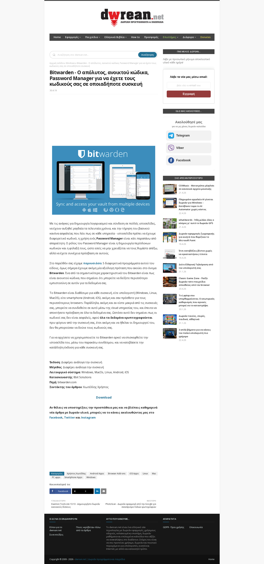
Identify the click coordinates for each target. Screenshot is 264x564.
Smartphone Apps (73, 477)
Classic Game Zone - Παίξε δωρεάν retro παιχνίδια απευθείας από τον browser (194, 281)
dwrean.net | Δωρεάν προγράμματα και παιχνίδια (100, 559)
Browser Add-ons (116, 473)
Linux (145, 473)
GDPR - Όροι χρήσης (173, 527)
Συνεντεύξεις (56, 534)
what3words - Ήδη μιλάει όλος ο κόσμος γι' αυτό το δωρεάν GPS (196, 221)
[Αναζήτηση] (98, 54)
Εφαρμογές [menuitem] (72, 37)
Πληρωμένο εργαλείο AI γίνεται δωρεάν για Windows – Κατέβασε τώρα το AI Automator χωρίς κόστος (196, 204)
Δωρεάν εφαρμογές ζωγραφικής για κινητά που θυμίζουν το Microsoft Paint (196, 237)
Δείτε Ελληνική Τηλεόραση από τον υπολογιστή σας (196, 266)
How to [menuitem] (135, 37)
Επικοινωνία (196, 527)
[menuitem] (170, 37)
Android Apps (97, 473)
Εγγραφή (189, 93)
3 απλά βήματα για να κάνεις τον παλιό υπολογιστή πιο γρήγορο (195, 333)
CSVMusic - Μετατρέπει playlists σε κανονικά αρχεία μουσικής (196, 187)
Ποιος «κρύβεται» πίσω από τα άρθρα (88, 529)
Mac (154, 473)
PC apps (56, 477)
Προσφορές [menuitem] (151, 37)
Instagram (88, 417)
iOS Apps (134, 473)
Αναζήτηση (147, 54)
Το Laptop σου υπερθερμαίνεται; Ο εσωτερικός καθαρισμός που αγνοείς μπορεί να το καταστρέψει (196, 300)
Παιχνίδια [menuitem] (91, 37)
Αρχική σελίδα (57, 63)
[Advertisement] (104, 122)
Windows (70, 63)
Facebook (56, 417)
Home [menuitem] (57, 37)
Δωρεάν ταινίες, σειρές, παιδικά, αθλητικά (192, 317)
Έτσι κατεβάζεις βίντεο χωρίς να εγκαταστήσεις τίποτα (195, 252)
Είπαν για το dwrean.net (56, 529)
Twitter (69, 417)
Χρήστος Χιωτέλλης (76, 473)
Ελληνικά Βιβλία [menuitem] (114, 37)
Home (211, 559)
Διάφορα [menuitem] (188, 37)
